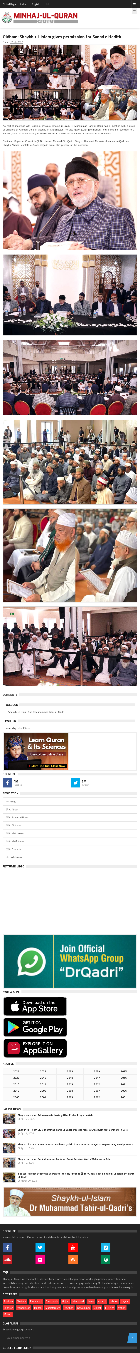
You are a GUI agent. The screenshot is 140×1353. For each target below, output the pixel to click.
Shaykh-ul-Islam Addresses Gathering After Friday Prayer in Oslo (55, 1115)
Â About (12, 809)
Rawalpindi (83, 1308)
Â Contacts (13, 849)
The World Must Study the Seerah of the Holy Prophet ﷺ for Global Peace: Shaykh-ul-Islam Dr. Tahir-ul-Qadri (76, 1175)
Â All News (13, 825)
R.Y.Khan (68, 1308)
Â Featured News (17, 817)
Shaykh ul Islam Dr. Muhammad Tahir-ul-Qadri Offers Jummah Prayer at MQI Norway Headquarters (75, 1144)
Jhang (91, 1301)
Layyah (125, 1301)
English (36, 4)
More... (7, 1314)
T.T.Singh (109, 1308)
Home (11, 801)
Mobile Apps (11, 992)
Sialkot (97, 1308)
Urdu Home (14, 857)
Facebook (11, 705)
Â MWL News (15, 833)
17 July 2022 (16, 42)
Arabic (22, 4)
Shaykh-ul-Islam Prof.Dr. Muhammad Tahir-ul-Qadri (36, 712)
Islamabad (78, 1301)
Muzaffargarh (52, 1308)
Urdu (47, 4)
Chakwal (21, 1301)
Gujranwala (52, 1301)
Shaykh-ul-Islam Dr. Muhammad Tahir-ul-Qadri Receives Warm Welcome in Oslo (64, 1159)
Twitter (10, 721)
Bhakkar (8, 1301)
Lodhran (8, 1308)
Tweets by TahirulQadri (17, 728)
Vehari (121, 1308)
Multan (38, 1308)
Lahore (114, 1301)
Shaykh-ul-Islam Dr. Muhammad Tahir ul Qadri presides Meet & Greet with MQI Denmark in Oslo (73, 1129)
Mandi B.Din (23, 1308)
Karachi (102, 1301)
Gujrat (65, 1301)
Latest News (12, 1109)
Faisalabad (36, 1301)
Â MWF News (15, 841)
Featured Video (13, 866)
